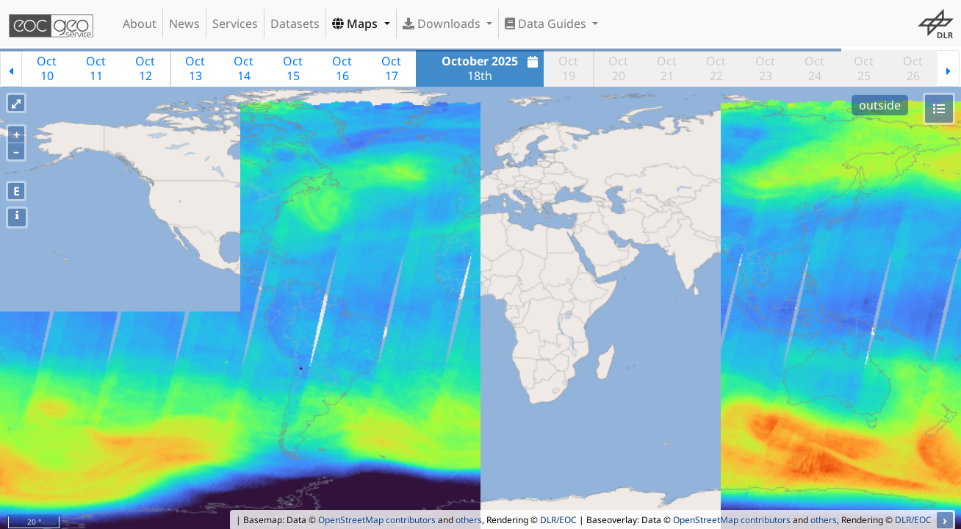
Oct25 (864, 68)
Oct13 (195, 68)
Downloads (443, 23)
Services (235, 23)
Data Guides (547, 23)
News (184, 23)
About (139, 23)
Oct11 (96, 68)
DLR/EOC (558, 520)
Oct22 (716, 68)
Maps (356, 23)
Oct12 (145, 68)
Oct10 (47, 68)
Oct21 (667, 68)
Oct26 (913, 68)
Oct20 (618, 68)
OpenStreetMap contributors (377, 520)
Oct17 (391, 68)
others (469, 520)
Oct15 (293, 68)
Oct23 (765, 68)
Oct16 (342, 68)
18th (491, 68)
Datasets (295, 23)
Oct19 (568, 68)
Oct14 (243, 68)
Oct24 (814, 68)
